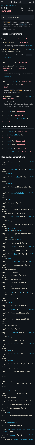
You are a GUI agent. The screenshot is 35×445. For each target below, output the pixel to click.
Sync (9, 145)
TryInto (17, 354)
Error (4, 70)
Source (31, 49)
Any (12, 162)
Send (9, 141)
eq (6, 85)
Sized (18, 166)
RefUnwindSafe (13, 135)
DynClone (15, 217)
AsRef (12, 293)
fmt (6, 66)
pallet (14, 5)
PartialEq (12, 81)
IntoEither (16, 261)
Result (22, 68)
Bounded (10, 388)
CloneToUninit (17, 193)
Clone (10, 39)
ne (6, 96)
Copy (9, 112)
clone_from (10, 49)
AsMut (20, 293)
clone (7, 42)
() (27, 68)
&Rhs (4, 98)
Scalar (13, 435)
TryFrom (17, 344)
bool (6, 87)
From (13, 247)
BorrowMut (15, 177)
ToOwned (14, 333)
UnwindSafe (12, 152)
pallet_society (6, 5)
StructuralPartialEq (16, 119)
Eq (8, 115)
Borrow (14, 169)
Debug (10, 62)
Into (16, 254)
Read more (29, 46)
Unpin (9, 148)
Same (13, 309)
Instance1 (16, 2)
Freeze (10, 131)
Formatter (6, 68)
